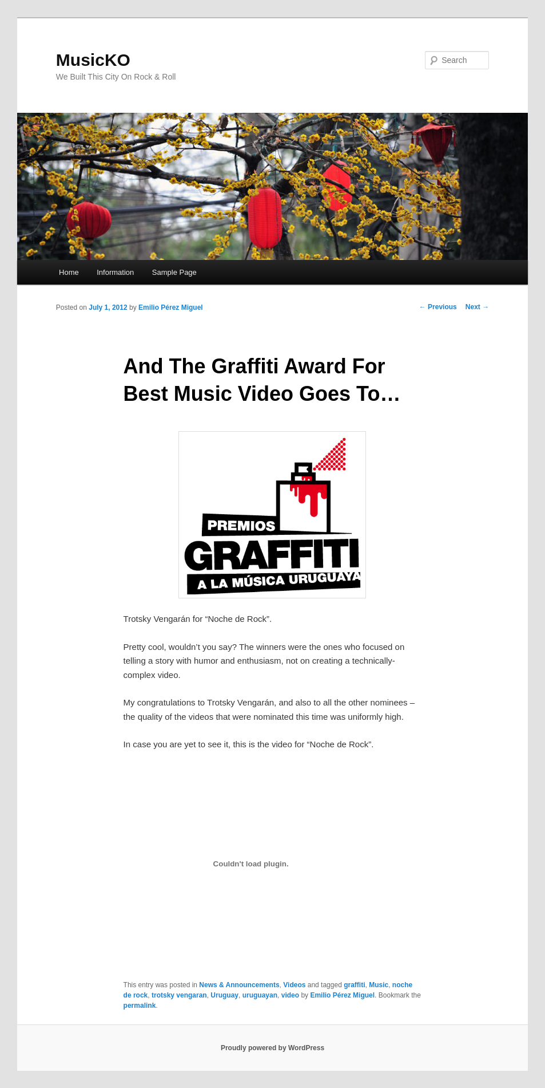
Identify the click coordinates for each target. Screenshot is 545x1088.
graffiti (354, 985)
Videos (294, 985)
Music (378, 985)
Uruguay (224, 995)
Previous (438, 307)
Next (477, 307)
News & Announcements (239, 985)
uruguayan (259, 995)
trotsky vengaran (179, 995)
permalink (140, 1006)
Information (115, 272)
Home (69, 272)
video (290, 995)
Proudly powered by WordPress (272, 1048)
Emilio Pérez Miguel (170, 307)
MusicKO (93, 59)
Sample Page (174, 272)
